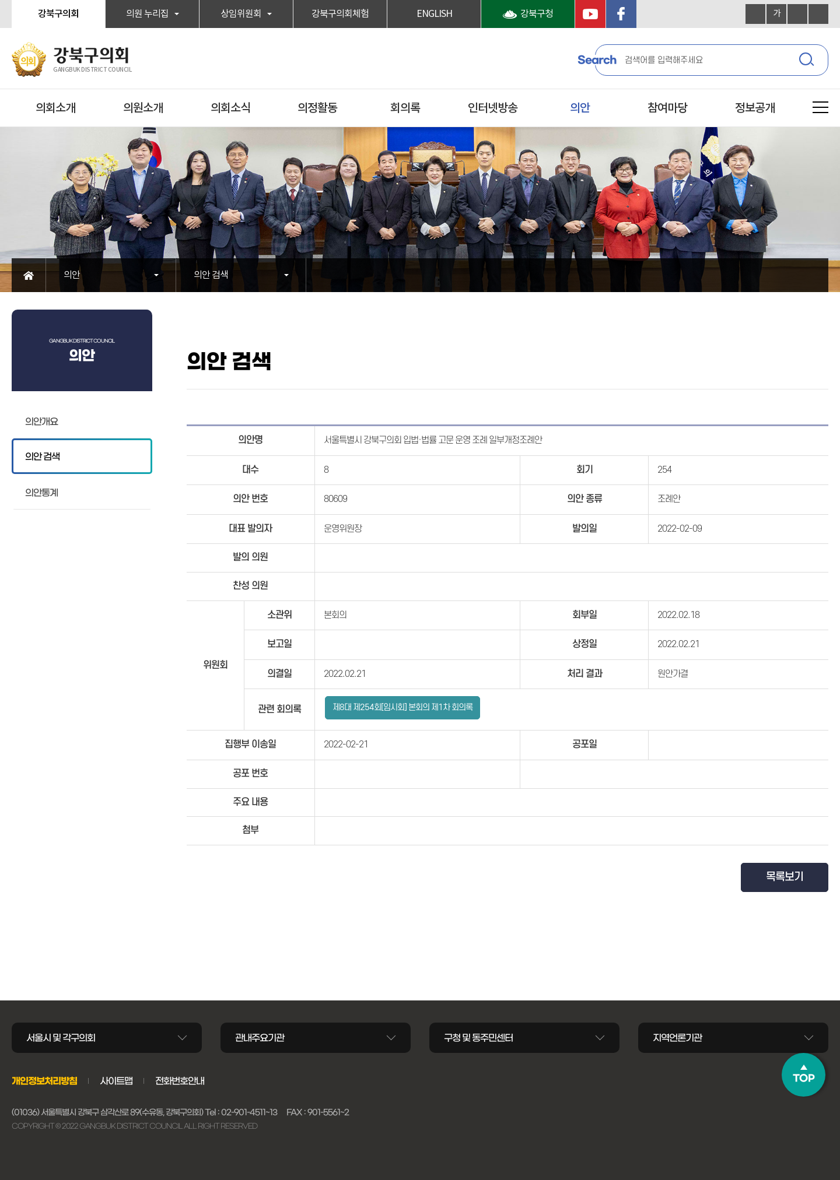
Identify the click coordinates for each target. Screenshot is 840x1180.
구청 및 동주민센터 (478, 1037)
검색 (808, 61)
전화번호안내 (179, 1081)
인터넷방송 (492, 108)
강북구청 (536, 14)
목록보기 (784, 877)
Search (597, 60)
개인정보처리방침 (44, 1081)
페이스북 (621, 14)
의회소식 (230, 108)
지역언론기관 (677, 1037)
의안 (580, 108)
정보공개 (755, 108)
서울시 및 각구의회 (60, 1037)
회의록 (405, 108)
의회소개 (55, 108)
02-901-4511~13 (249, 1112)
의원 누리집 (147, 14)
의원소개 (143, 108)
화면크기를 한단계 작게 (797, 14)
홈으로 (29, 275)
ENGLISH (434, 14)
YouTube (590, 14)
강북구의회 (58, 14)
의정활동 (317, 108)
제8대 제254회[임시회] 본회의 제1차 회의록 (402, 707)
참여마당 (667, 108)
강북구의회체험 (340, 14)
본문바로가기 (0, 0)
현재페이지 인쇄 (818, 14)
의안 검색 (211, 275)
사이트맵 (116, 1081)
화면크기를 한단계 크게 (755, 14)
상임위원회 (240, 14)
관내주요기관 (259, 1037)
